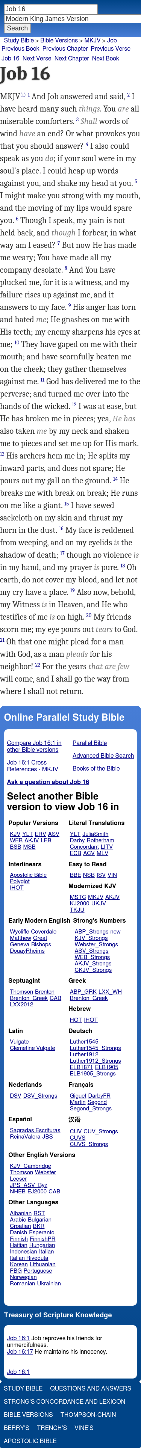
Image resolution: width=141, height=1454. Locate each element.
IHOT (17, 888)
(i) (23, 95)
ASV (53, 834)
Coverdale (44, 932)
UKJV (98, 903)
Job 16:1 (18, 1338)
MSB (29, 847)
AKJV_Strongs (92, 964)
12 (74, 404)
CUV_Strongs (100, 1131)
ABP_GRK (83, 992)
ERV (40, 834)
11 (42, 380)
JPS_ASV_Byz (28, 1185)
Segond (97, 1102)
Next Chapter (72, 59)
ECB (75, 853)
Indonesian (23, 1252)
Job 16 (11, 59)
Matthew (20, 938)
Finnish (19, 1239)
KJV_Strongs (91, 938)
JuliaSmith (95, 834)
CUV (76, 1131)
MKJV (92, 41)
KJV (15, 834)
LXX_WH (110, 992)
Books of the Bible (96, 769)
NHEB (18, 1192)
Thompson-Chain (88, 1415)
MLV (102, 853)
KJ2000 (79, 903)
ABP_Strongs (91, 932)
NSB (89, 875)
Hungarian (42, 1245)
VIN (112, 875)
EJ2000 (37, 1192)
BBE (75, 875)
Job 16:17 (20, 1352)
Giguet (78, 1096)
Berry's (16, 1428)
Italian (46, 1252)
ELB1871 (81, 1067)
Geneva (19, 944)
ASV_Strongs (91, 951)
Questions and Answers (90, 1389)
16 (61, 528)
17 (62, 553)
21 (2, 640)
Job (112, 41)
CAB (55, 998)
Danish (18, 1232)
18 (122, 566)
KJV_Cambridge (30, 1166)
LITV (107, 847)
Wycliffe (19, 932)
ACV (89, 853)
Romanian (22, 1284)
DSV (15, 1096)
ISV (101, 875)
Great (40, 938)
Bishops (41, 944)
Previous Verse (110, 49)
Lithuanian (43, 1264)
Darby (77, 840)
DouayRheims (27, 951)
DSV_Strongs (40, 1096)
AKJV (31, 840)
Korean (19, 1264)
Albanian (21, 1213)
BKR (38, 1226)
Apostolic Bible (30, 1441)
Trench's (52, 1428)
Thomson (21, 992)
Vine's (83, 1428)
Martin (78, 1102)
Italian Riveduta (29, 1258)
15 (66, 504)
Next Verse (37, 59)
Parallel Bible (90, 743)
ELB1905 (106, 1067)
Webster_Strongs (96, 944)
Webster (45, 1172)
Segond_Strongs (91, 1109)
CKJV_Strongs (93, 970)
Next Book (105, 59)
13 (2, 454)
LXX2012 (21, 1005)
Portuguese (38, 1271)
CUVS (78, 1138)
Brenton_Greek (29, 998)
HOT (76, 1020)
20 (88, 615)
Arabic (18, 1220)
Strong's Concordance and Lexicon (64, 1402)
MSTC (78, 897)
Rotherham (100, 840)
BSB (15, 847)
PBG (16, 1271)
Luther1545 (84, 1042)
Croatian (20, 1226)
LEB (46, 840)
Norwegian (23, 1277)
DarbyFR (99, 1096)
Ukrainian (49, 1284)
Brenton (45, 992)
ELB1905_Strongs (93, 1074)
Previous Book (20, 49)
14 (115, 479)
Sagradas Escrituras (35, 1130)
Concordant (84, 847)
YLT (27, 834)
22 (38, 665)
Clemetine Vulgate (32, 1048)
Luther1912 (84, 1054)
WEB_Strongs (92, 957)
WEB (16, 840)
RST (39, 1213)
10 (17, 342)
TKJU (77, 910)
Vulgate (19, 1042)
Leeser (18, 1179)
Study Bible (19, 41)
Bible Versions (59, 41)
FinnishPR (43, 1239)
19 (72, 590)
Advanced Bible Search (103, 756)
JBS (47, 1137)
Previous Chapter (65, 49)
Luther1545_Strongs (95, 1048)
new (116, 932)
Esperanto (42, 1232)
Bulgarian (40, 1220)
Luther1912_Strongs (95, 1061)
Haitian (18, 1245)
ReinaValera (25, 1137)
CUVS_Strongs (89, 1144)
